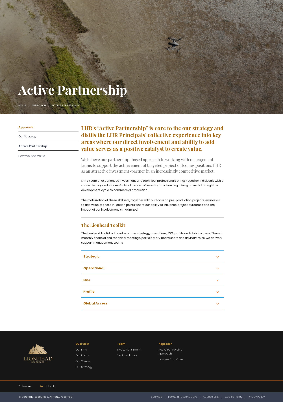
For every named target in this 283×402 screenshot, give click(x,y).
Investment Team (129, 349)
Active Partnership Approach (170, 351)
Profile (89, 291)
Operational (93, 268)
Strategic (91, 256)
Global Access (95, 303)
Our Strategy (27, 136)
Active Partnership (32, 146)
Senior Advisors (127, 355)
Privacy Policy (256, 397)
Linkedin (48, 386)
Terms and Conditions (182, 397)
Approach (39, 105)
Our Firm (81, 349)
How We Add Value (31, 156)
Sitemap (156, 397)
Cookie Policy (233, 397)
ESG (86, 280)
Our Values (83, 361)
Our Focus (82, 355)
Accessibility (211, 397)
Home (22, 105)
